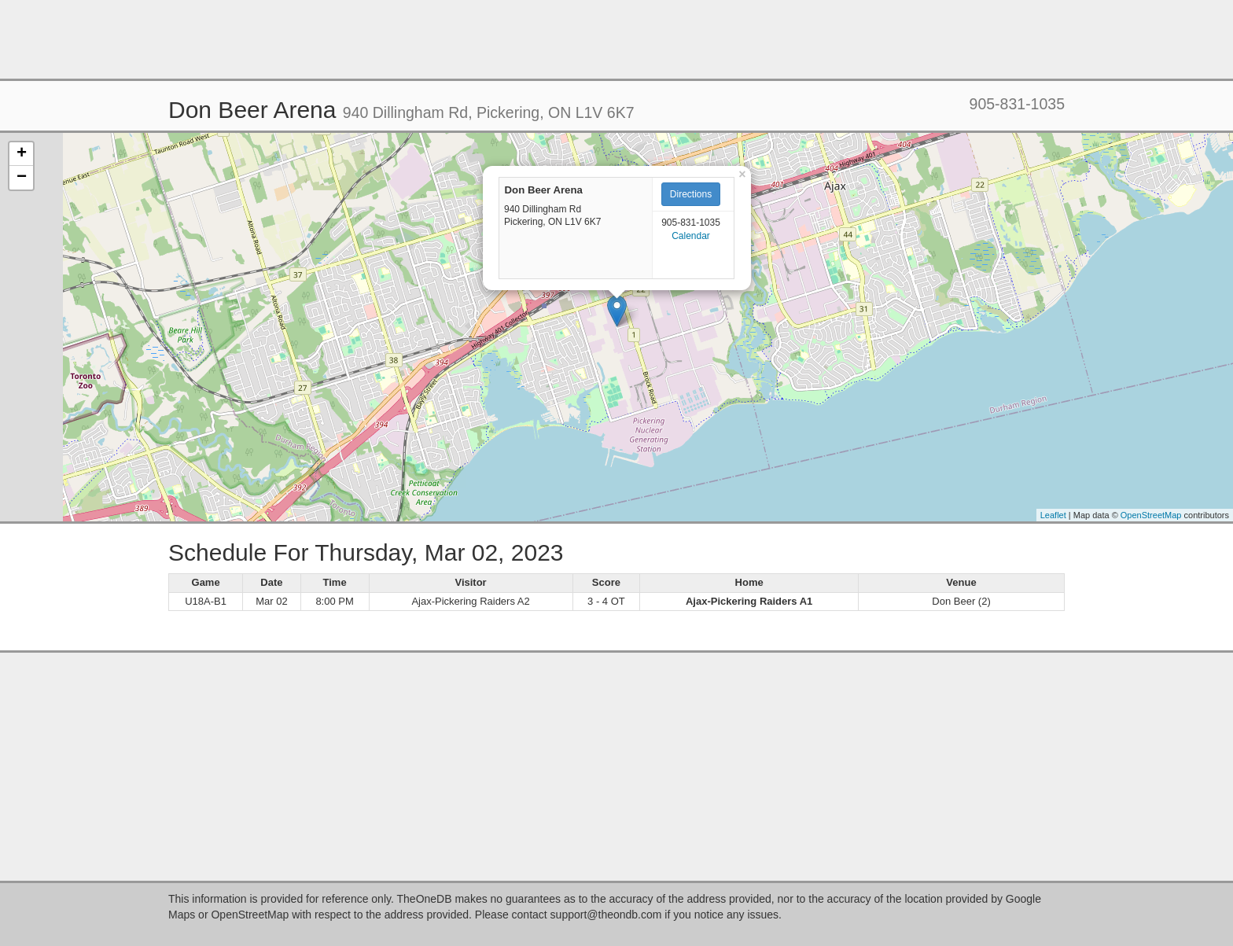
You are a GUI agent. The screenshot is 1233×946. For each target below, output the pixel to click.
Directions (691, 194)
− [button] (22, 178)
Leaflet (1053, 515)
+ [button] (22, 154)
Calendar (691, 235)
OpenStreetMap (1151, 515)
